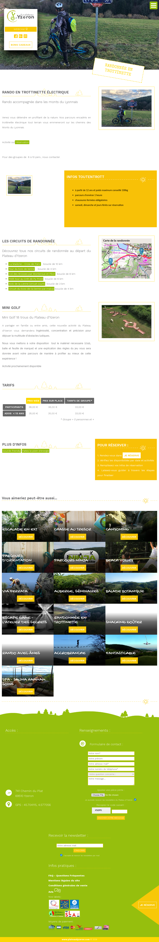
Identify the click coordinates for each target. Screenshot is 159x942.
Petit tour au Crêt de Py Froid (26, 278)
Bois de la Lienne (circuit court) (27, 283)
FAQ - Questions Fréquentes (66, 875)
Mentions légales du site (64, 880)
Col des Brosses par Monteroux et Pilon (32, 273)
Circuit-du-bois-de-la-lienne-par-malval (31, 288)
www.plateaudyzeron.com (76, 939)
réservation (22, 142)
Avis (54, 891)
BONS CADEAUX (20, 44)
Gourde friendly (11, 450)
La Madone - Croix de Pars (25, 263)
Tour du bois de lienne (21, 268)
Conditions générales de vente (67, 885)
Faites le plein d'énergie (35, 450)
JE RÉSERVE (131, 455)
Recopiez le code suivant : (111, 805)
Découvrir (26, 536)
